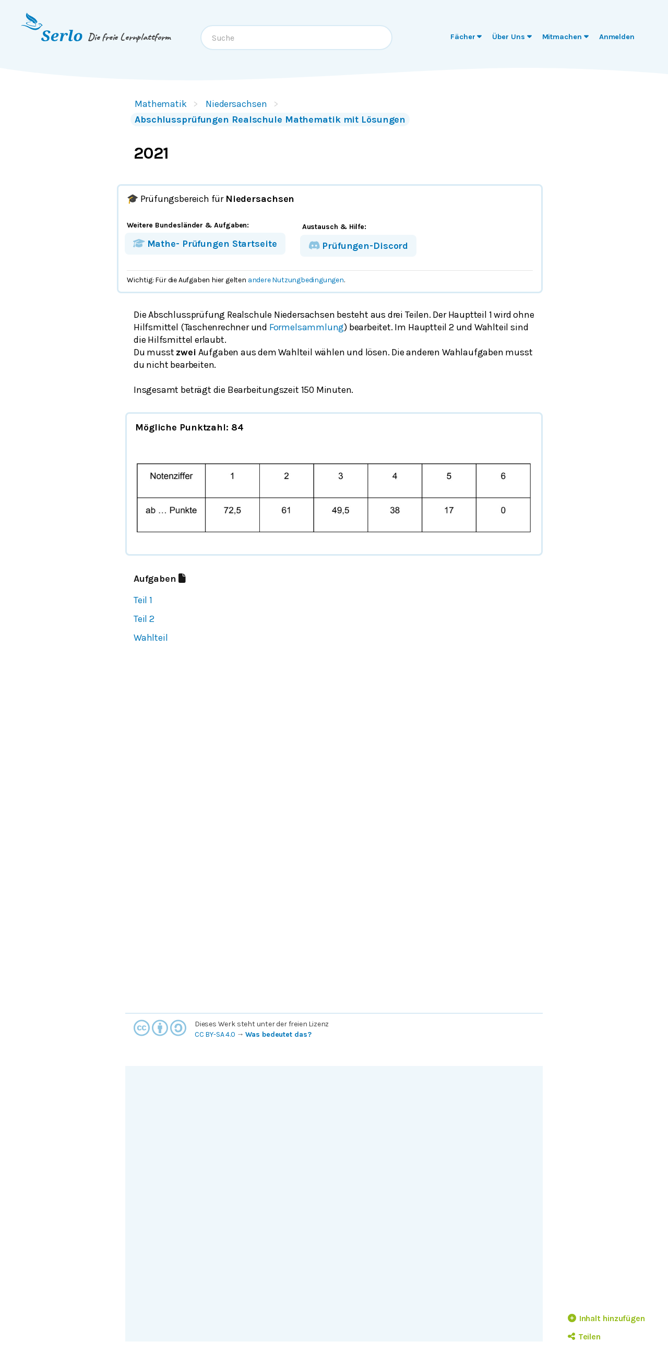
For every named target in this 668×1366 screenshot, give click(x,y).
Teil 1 (143, 600)
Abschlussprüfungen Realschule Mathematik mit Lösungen (270, 119)
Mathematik (161, 104)
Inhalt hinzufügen (606, 1318)
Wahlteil (151, 637)
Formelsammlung (306, 327)
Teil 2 (144, 619)
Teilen (584, 1336)
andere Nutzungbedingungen (296, 279)
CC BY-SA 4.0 (215, 1034)
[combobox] (296, 37)
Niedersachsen (236, 104)
